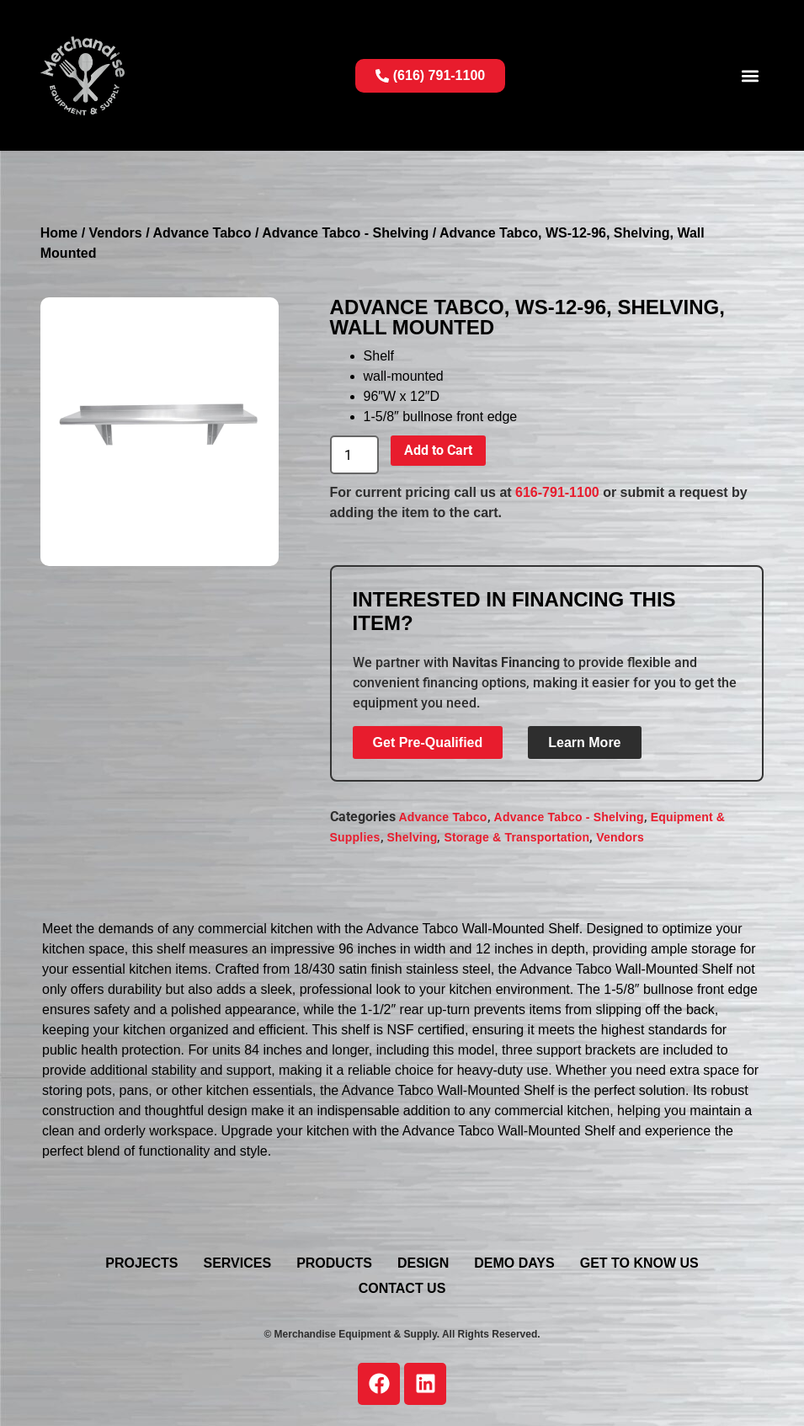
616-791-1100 (557, 492)
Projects (141, 1263)
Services (238, 1263)
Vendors (115, 233)
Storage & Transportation (516, 837)
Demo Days (514, 1263)
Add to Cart (438, 450)
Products (334, 1263)
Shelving (412, 837)
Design (423, 1263)
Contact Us (402, 1288)
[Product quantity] (354, 454)
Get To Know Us (639, 1263)
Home (58, 233)
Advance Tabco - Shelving (345, 233)
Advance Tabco (201, 233)
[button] (750, 75)
